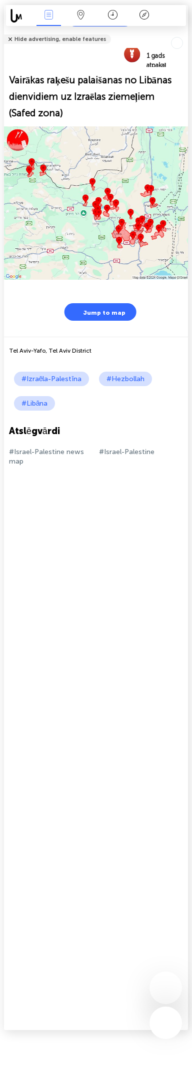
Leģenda (145, 15)
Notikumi (49, 15)
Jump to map (98, 312)
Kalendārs (113, 15)
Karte (81, 15)
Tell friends (184, 32)
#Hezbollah (125, 379)
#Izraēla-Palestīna (52, 379)
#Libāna (35, 403)
